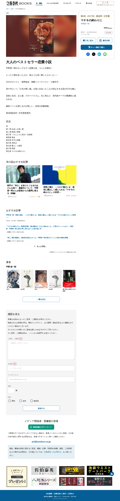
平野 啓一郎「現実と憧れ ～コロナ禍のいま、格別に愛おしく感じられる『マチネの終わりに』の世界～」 (41, 216)
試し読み (89, 40)
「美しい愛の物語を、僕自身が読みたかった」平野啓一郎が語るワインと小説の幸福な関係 (37, 238)
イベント (78, 3)
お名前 (10, 364)
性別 (9, 397)
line (105, 54)
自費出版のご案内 (60, 494)
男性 (13, 401)
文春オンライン (57, 496)
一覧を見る (41, 299)
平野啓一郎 (85, 24)
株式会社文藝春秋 (48, 496)
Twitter (93, 54)
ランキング (67, 3)
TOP (7, 9)
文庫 (12, 9)
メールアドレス (13, 375)
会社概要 (49, 494)
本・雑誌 (39, 3)
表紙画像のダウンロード (42, 427)
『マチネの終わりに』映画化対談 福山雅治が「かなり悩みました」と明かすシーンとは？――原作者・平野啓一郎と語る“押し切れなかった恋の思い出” (39, 227)
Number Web (66, 496)
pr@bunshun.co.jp (41, 441)
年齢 (9, 386)
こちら (31, 333)
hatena (99, 54)
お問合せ (71, 494)
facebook (88, 54)
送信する (41, 408)
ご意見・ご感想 (13, 338)
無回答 (36, 401)
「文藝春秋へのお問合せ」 (52, 452)
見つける (89, 3)
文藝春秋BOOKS (19, 3)
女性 (24, 401)
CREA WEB (73, 496)
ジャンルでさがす (53, 3)
